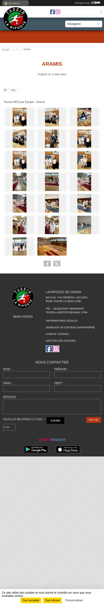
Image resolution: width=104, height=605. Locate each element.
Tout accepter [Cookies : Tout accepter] (30, 600)
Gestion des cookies (61, 340)
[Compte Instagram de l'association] (58, 12)
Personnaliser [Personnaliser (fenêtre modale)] (74, 600)
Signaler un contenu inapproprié (70, 327)
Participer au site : (87, 3)
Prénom (61, 369)
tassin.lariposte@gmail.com (66, 312)
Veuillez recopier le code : (24, 419)
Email (8, 383)
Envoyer (93, 419)
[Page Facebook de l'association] (52, 12)
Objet (59, 383)
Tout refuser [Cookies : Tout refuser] (52, 600)
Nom (7, 369)
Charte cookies (57, 334)
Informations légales (62, 320)
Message (10, 397)
